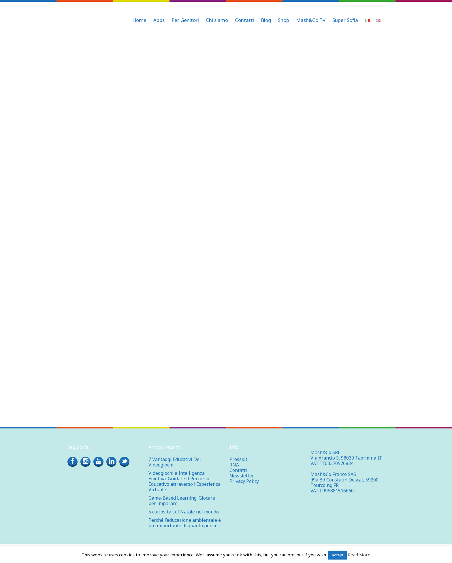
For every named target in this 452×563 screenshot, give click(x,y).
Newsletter (241, 476)
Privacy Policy (244, 481)
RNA (234, 465)
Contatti (238, 470)
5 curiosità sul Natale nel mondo (183, 512)
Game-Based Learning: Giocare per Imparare (181, 501)
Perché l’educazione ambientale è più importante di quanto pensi (184, 523)
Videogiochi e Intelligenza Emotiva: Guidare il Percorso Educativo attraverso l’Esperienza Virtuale (184, 481)
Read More (359, 555)
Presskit (238, 459)
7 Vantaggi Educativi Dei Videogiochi (174, 462)
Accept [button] (337, 555)
